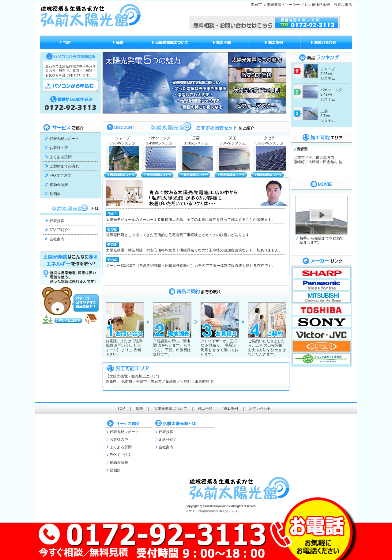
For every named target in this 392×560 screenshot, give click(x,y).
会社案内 (57, 239)
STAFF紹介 (59, 230)
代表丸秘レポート (64, 138)
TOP (121, 408)
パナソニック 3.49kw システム (331, 95)
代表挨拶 (57, 221)
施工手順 (205, 408)
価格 (139, 408)
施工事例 (230, 408)
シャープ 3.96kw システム (327, 74)
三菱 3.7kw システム (327, 116)
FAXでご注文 (60, 175)
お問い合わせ (260, 408)
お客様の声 (59, 148)
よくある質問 (61, 157)
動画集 (55, 194)
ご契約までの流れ (64, 166)
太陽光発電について (170, 408)
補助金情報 (59, 184)
